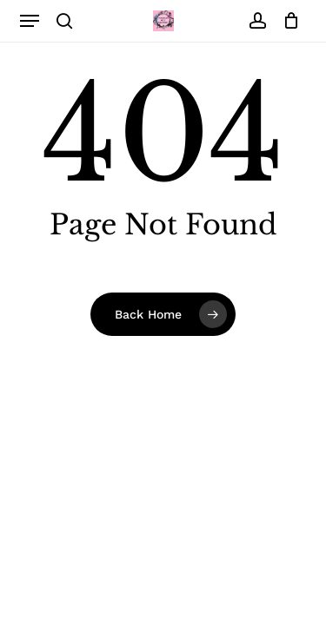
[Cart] (287, 20)
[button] (29, 21)
